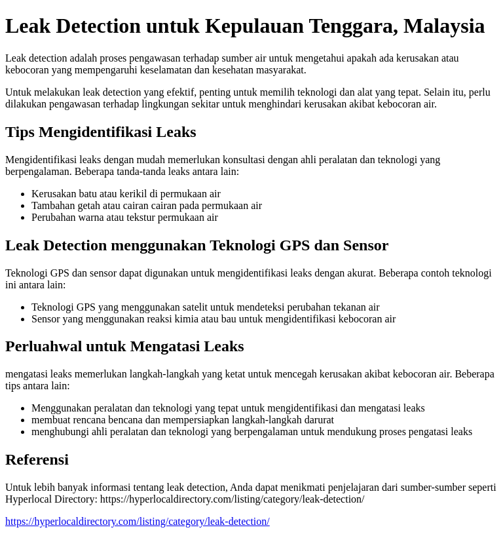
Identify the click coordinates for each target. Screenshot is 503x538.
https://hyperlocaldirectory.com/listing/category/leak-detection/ (137, 521)
